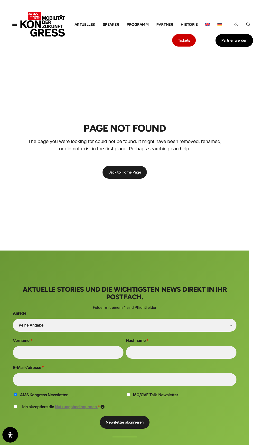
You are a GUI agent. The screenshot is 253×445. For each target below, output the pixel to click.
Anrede (19, 313)
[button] (15, 24)
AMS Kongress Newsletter (43, 394)
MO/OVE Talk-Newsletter (155, 394)
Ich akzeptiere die (63, 406)
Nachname (137, 340)
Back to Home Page (124, 172)
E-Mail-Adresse (28, 367)
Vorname (22, 340)
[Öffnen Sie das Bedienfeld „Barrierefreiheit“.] (10, 435)
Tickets (184, 40)
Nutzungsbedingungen (76, 406)
